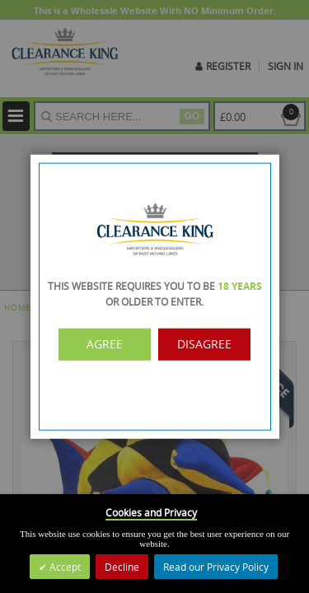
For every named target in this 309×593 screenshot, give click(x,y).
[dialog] (154, 296)
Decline (122, 566)
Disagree (202, 344)
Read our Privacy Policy (216, 566)
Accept (64, 566)
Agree (107, 344)
